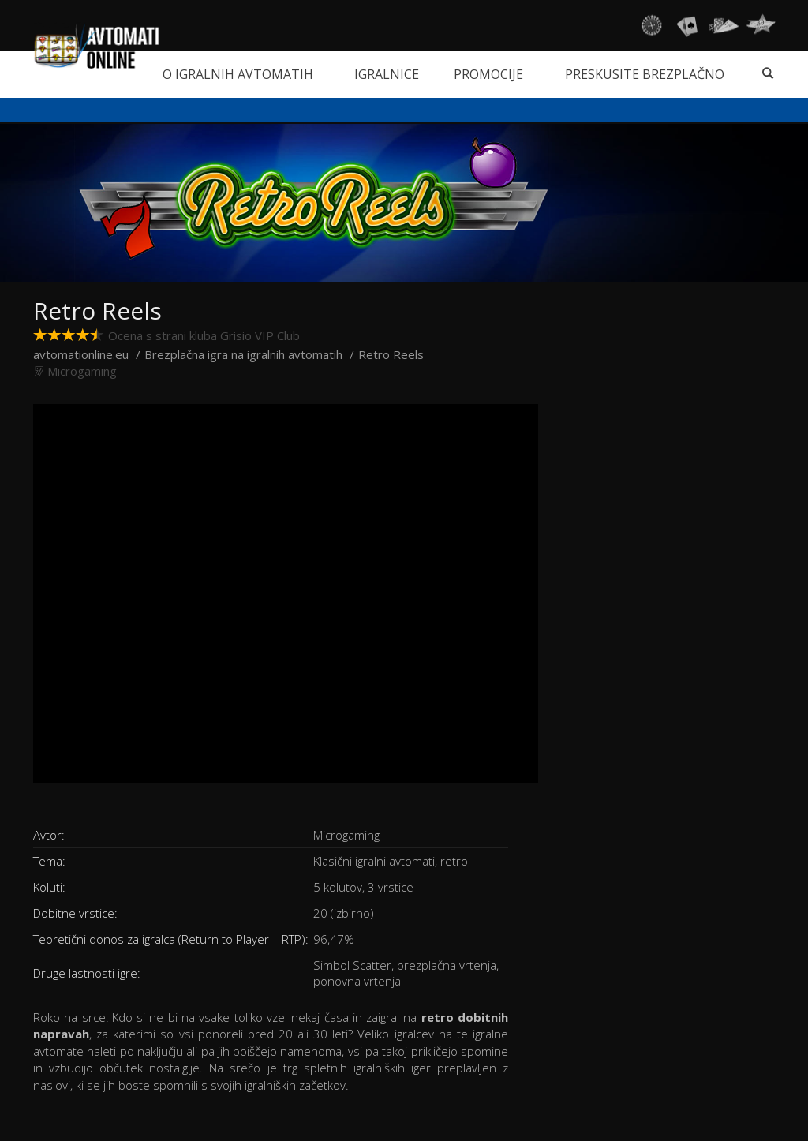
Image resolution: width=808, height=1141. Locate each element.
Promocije (488, 74)
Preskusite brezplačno (644, 74)
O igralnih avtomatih (238, 74)
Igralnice (386, 74)
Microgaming (82, 371)
